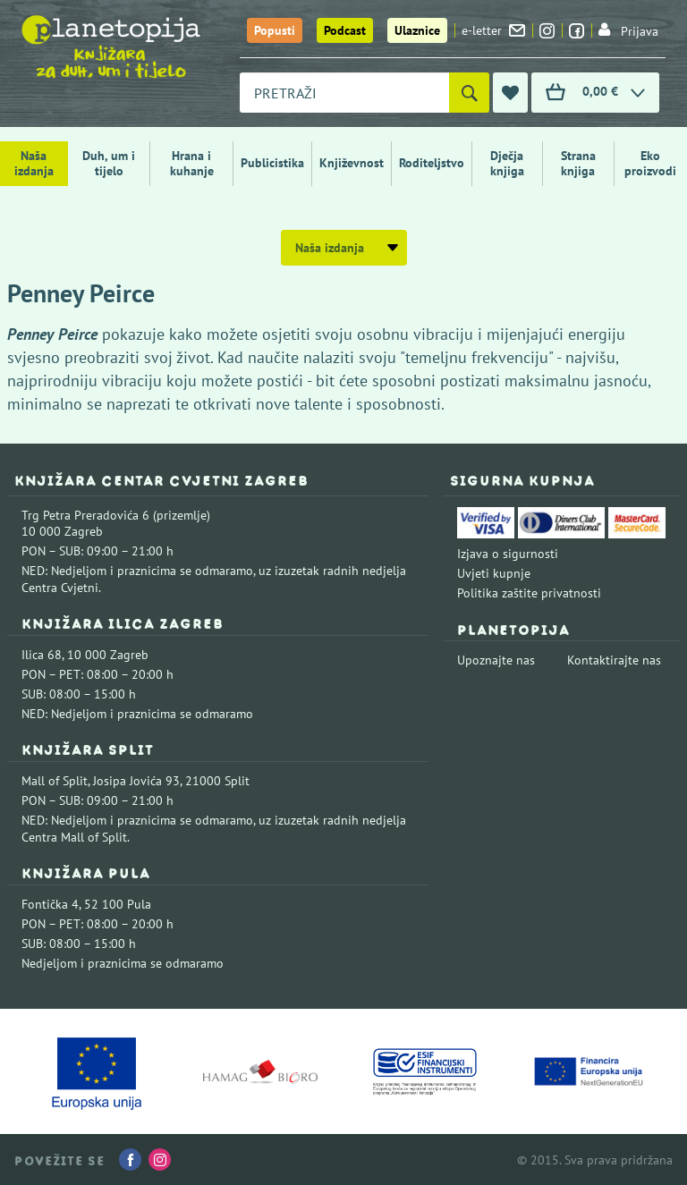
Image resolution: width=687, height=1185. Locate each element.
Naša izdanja (34, 163)
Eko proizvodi (650, 163)
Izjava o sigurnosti (507, 554)
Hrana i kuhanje (192, 163)
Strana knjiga (578, 163)
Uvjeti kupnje (493, 573)
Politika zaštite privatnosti (529, 593)
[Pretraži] (469, 92)
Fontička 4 (50, 904)
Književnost (351, 163)
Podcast (345, 30)
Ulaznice (417, 30)
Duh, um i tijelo (108, 163)
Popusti (274, 30)
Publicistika (272, 163)
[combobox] (344, 92)
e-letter (493, 30)
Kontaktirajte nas (614, 660)
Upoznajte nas (496, 660)
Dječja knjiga (507, 163)
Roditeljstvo (431, 163)
